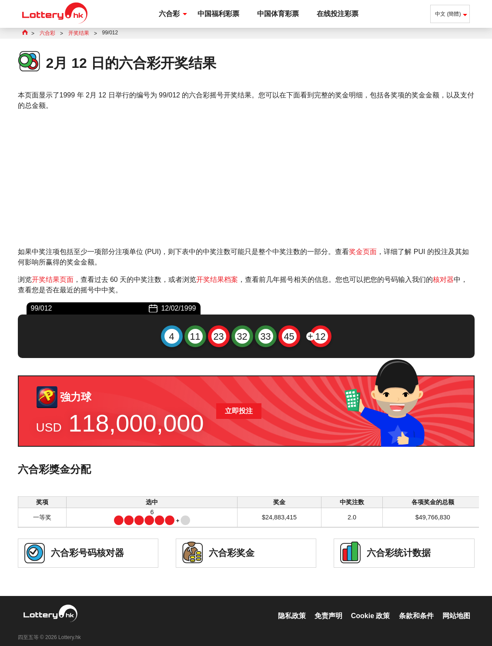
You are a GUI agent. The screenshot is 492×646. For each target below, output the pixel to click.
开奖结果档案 (217, 279)
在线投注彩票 (337, 13)
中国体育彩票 (278, 13)
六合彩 (169, 13)
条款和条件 (416, 606)
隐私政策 (292, 606)
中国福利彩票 (218, 13)
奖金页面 (363, 251)
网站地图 (456, 606)
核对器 (443, 279)
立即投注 (239, 411)
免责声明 (328, 606)
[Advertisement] (246, 179)
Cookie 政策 (370, 606)
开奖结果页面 (53, 279)
